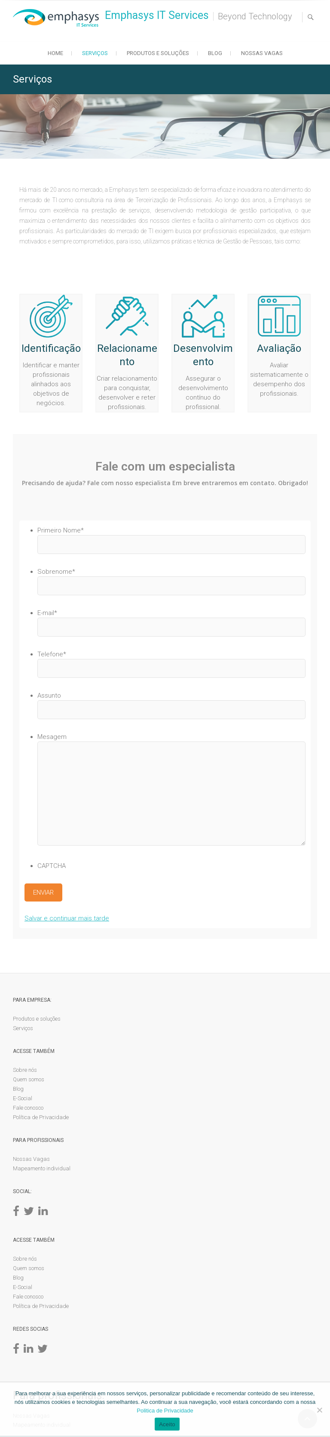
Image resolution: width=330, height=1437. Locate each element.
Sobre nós (25, 1071)
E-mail (47, 613)
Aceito (167, 1424)
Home (55, 53)
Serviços (95, 53)
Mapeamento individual (41, 1169)
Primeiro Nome (60, 530)
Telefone (51, 654)
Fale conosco (28, 1108)
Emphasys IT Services (157, 15)
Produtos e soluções (158, 53)
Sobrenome (56, 571)
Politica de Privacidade (165, 1410)
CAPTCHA (51, 866)
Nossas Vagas (262, 53)
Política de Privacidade (41, 1118)
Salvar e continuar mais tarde (66, 919)
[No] (319, 1410)
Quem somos (28, 1080)
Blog (215, 53)
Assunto (49, 695)
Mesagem (52, 737)
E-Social (22, 1099)
